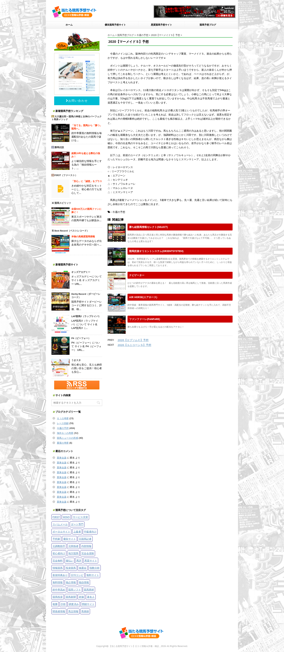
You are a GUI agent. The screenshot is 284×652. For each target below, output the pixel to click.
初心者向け (59, 553)
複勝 (55, 604)
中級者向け (90, 531)
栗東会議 (61, 457)
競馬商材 (89, 589)
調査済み (74, 604)
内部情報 (86, 546)
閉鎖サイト (88, 604)
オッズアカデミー (80, 272)
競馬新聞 (71, 597)
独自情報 (84, 582)
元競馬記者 (85, 538)
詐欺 (63, 604)
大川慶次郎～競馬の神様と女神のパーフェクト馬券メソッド (76, 118)
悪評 (78, 560)
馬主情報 (73, 611)
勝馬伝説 (59, 147)
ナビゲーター (136, 275)
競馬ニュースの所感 (67, 438)
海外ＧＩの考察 (65, 433)
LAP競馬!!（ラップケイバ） (86, 316)
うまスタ (76, 360)
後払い (69, 560)
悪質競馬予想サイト (161, 24)
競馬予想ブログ (208, 24)
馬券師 (85, 611)
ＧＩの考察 (63, 418)
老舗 (81, 597)
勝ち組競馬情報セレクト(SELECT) (148, 227)
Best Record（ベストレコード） (72, 230)
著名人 (91, 597)
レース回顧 (63, 423)
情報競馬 (58, 568)
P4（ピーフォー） (81, 338)
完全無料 (58, 560)
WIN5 (66, 517)
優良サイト (69, 538)
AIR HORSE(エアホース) (143, 297)
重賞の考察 (63, 442)
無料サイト (92, 575)
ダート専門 (77, 524)
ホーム (69, 24)
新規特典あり (60, 575)
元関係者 (73, 546)
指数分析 (94, 568)
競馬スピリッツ (63, 203)
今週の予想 (63, 428)
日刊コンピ (77, 575)
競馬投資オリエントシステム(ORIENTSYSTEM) (156, 251)
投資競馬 (71, 568)
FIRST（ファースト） (66, 175)
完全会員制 (87, 553)
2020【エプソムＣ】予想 (133, 340)
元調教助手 (59, 546)
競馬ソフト (74, 589)
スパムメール (60, 524)
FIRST (56, 517)
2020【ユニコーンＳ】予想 (134, 345)
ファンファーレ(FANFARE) (144, 319)
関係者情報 (59, 611)
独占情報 (71, 582)
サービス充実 (80, 517)
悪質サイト (90, 560)
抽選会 (82, 568)
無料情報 (58, 582)
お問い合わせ (77, 100)
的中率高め (59, 589)
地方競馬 (73, 553)
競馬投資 (58, 597)
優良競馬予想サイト (115, 24)
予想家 (56, 538)
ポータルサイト (61, 531)
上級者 (77, 531)
